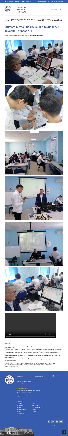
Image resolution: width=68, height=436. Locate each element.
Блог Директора (59, 20)
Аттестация (53, 20)
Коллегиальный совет (45, 20)
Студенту (20, 19)
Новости (11, 35)
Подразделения (59, 1)
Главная (6, 35)
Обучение (38, 20)
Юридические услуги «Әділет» (24, 392)
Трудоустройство (31, 19)
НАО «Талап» (20, 396)
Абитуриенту (14, 19)
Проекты (53, 1)
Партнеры (34, 409)
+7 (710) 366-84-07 (22, 7)
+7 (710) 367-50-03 (22, 11)
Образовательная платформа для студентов (27, 394)
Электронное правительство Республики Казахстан (28, 390)
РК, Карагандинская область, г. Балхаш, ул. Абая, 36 (19, 1)
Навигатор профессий (37, 407)
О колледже (19, 403)
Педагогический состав (43, 1)
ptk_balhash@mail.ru (22, 12)
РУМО (24, 19)
